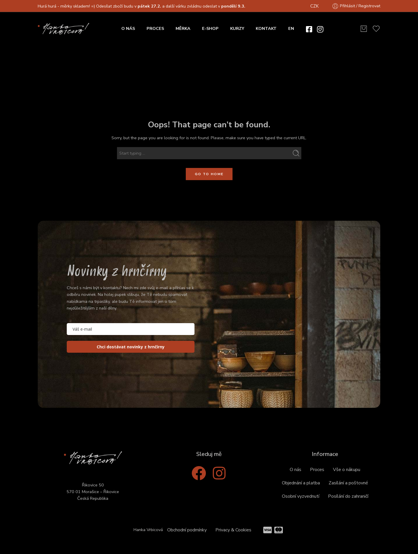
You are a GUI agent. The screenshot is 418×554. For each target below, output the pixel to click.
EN (291, 28)
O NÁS (128, 28)
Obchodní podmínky (187, 530)
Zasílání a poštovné (348, 483)
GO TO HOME (209, 174)
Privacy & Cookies (233, 530)
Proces (317, 469)
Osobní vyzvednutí (300, 496)
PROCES (155, 28)
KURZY (237, 28)
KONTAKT (266, 28)
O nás (295, 469)
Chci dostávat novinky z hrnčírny (131, 347)
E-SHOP (210, 28)
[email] (130, 329)
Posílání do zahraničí (348, 496)
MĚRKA (183, 28)
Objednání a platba (301, 483)
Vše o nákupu (346, 469)
